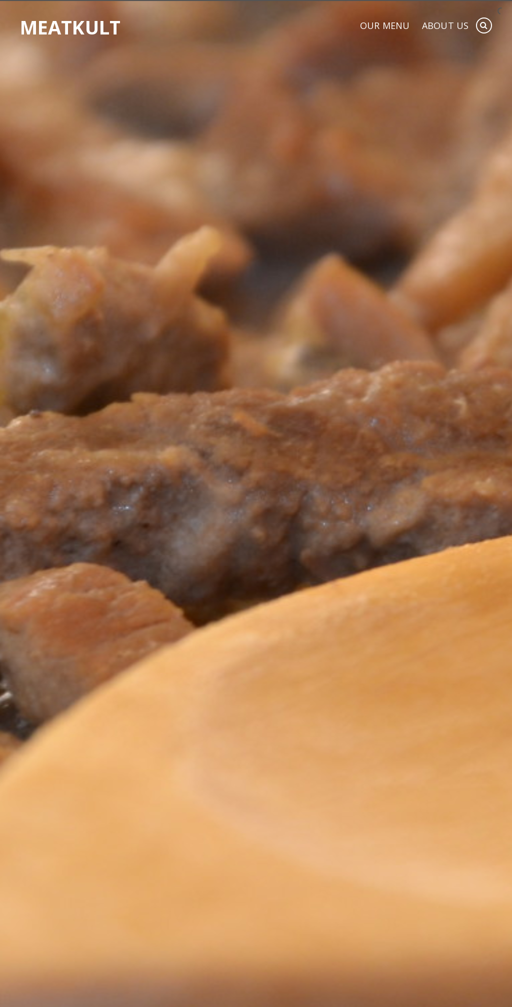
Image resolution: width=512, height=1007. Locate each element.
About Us (445, 26)
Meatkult (70, 26)
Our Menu (385, 26)
